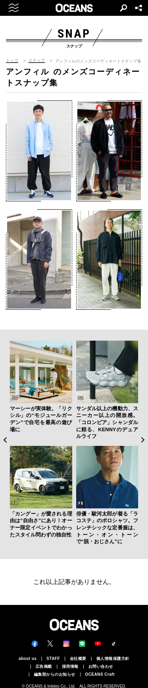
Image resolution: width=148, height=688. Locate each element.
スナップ (36, 61)
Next (143, 440)
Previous (5, 440)
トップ (12, 61)
